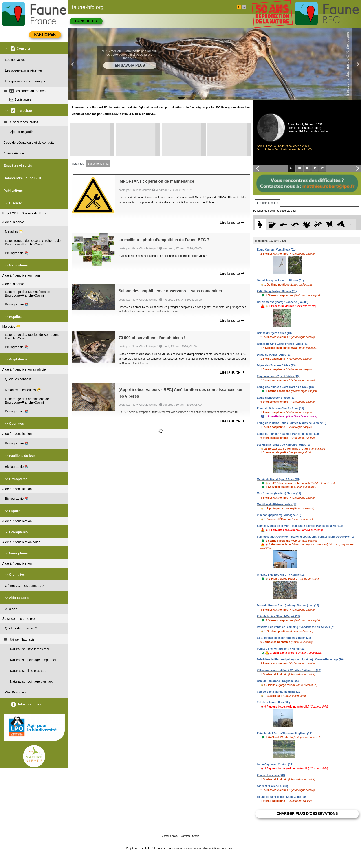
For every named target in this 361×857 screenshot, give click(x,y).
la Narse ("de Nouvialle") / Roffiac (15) (281, 574)
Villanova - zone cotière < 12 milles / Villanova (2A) (289, 670)
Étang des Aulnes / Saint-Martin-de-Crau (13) (285, 387)
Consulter (86, 21)
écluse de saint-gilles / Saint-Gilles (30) (281, 796)
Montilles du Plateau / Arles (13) (277, 504)
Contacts (185, 836)
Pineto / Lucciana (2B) (271, 775)
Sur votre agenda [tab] (98, 163)
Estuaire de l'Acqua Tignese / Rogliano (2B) (284, 733)
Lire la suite (232, 222)
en (244, 7)
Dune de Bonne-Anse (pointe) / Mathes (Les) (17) (288, 605)
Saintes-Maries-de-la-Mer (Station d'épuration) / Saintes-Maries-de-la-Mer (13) (306, 536)
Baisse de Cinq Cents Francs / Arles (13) (282, 343)
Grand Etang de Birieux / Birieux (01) (280, 280)
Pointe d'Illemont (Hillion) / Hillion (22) (281, 648)
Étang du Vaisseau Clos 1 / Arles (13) (280, 408)
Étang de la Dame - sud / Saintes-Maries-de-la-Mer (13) (291, 423)
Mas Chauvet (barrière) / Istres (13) (279, 493)
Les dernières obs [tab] (267, 202)
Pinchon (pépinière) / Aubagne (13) (279, 515)
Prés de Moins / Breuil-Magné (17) (278, 616)
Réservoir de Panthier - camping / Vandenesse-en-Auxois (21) (296, 627)
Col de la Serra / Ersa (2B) (273, 702)
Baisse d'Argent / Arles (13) (274, 333)
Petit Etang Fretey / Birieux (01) (277, 291)
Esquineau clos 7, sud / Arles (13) (278, 376)
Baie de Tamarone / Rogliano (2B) (278, 681)
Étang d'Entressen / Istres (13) (276, 397)
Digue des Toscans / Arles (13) (276, 365)
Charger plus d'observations (307, 813)
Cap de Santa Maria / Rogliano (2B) (279, 691)
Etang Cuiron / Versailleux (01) (276, 249)
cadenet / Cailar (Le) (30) (272, 786)
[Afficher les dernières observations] (274, 210)
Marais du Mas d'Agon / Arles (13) (278, 479)
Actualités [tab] (78, 163)
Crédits (195, 836)
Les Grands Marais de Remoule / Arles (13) (284, 444)
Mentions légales (170, 836)
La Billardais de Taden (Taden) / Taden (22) (284, 637)
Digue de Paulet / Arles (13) (274, 354)
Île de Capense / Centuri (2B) (275, 764)
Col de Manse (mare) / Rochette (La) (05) (282, 302)
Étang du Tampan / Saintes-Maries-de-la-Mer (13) (288, 433)
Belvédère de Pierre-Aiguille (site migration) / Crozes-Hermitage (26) (300, 659)
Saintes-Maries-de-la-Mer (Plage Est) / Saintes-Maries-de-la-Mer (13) (300, 525)
